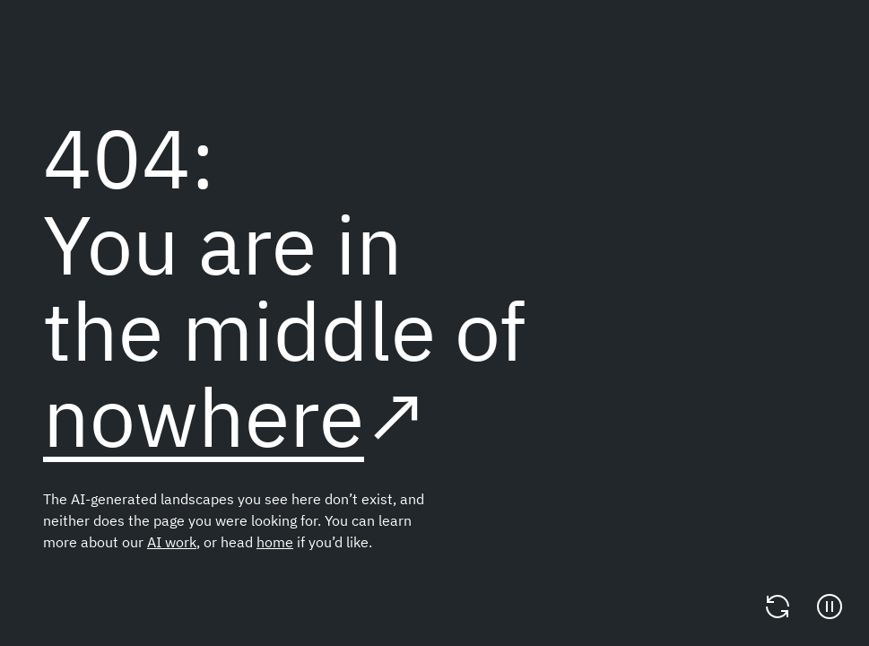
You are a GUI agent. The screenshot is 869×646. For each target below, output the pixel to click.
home (274, 542)
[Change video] (777, 606)
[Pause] (829, 606)
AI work (171, 542)
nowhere (203, 415)
